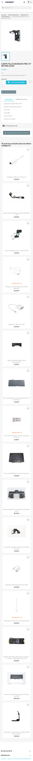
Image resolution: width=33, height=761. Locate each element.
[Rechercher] (16, 7)
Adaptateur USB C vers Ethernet (16, 177)
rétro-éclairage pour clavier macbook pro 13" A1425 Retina (16, 399)
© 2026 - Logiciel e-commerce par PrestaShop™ (16, 759)
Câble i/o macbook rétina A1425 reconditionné (16, 361)
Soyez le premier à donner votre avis (17, 133)
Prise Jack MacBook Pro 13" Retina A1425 (16, 250)
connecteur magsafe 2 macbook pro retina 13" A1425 (16, 548)
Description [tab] (9, 99)
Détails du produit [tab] (21, 99)
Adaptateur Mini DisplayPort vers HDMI (16, 585)
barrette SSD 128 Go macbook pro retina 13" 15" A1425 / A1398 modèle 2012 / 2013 (16, 657)
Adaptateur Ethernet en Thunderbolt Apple (16, 621)
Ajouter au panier (16, 82)
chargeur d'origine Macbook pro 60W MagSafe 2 (16, 287)
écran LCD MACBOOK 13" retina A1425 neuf (16, 473)
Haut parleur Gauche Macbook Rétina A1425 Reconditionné (16, 733)
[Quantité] (3, 82)
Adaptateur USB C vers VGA (16, 324)
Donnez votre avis (8, 92)
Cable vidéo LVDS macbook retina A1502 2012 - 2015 (16, 214)
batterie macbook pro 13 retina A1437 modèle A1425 (16, 510)
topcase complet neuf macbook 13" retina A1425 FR (16, 695)
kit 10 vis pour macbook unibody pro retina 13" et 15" (16, 436)
